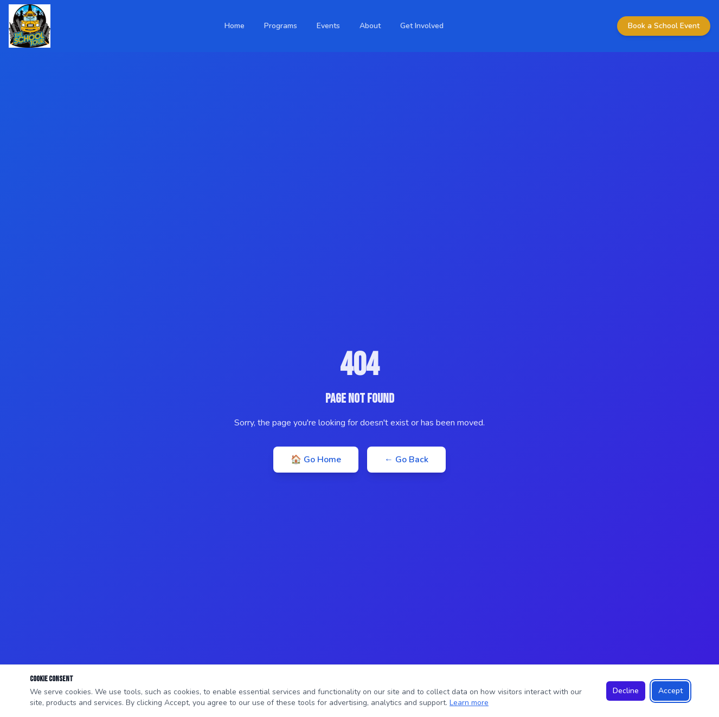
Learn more (469, 702)
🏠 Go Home (316, 460)
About (370, 26)
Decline (626, 691)
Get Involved (422, 26)
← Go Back (406, 460)
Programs (280, 26)
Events (328, 26)
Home (234, 26)
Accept (670, 691)
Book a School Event (663, 26)
